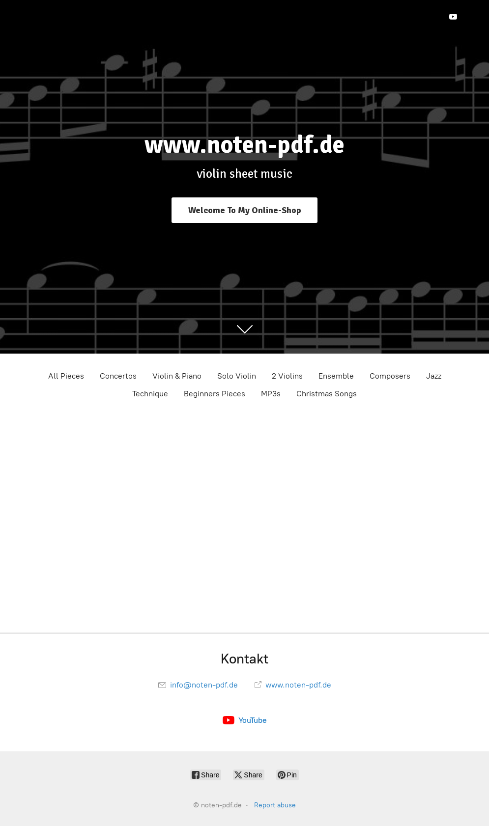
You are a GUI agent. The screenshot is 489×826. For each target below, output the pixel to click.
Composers (390, 376)
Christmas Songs (326, 393)
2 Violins (287, 376)
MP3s (271, 393)
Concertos (118, 376)
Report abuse (275, 805)
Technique (150, 393)
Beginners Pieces (214, 393)
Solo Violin (236, 376)
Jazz (433, 376)
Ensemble (336, 376)
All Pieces (66, 376)
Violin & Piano (176, 376)
